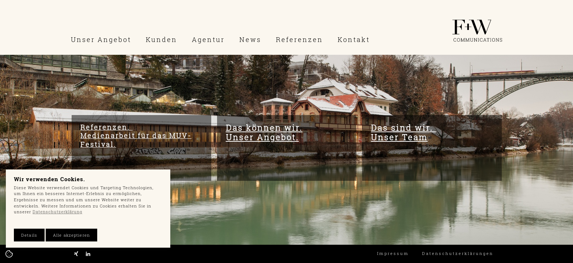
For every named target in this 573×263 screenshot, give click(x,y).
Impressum (393, 253)
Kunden (161, 39)
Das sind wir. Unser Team (403, 132)
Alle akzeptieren (71, 235)
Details (29, 235)
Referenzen (299, 39)
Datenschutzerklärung (57, 211)
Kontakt (354, 39)
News (250, 39)
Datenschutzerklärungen (457, 253)
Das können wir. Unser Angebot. (264, 132)
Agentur (208, 39)
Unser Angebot (101, 39)
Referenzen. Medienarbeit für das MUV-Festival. (135, 136)
